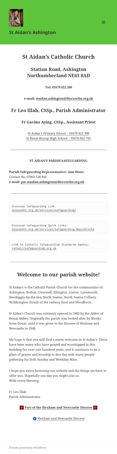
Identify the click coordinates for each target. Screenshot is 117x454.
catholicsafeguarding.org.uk (34, 248)
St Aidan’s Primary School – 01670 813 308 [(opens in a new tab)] (58, 133)
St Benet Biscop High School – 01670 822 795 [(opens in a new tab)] (58, 138)
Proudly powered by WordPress (27, 447)
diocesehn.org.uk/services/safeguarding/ (44, 210)
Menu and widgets (103, 26)
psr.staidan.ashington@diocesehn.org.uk (52, 182)
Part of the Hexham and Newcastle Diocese (58, 407)
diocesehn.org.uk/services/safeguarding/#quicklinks (53, 229)
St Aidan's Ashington (32, 32)
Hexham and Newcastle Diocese (61, 418)
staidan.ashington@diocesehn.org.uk (64, 98)
